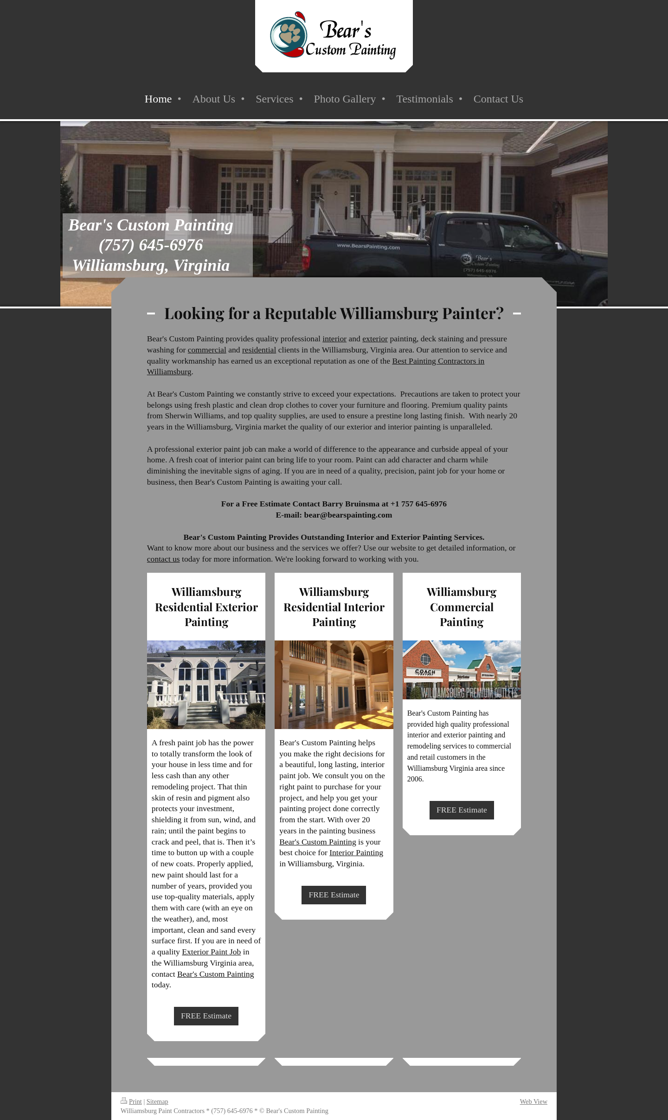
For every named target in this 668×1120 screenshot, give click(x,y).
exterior (375, 338)
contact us (163, 558)
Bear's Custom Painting (215, 974)
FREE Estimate (206, 1015)
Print (131, 1101)
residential (259, 349)
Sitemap (157, 1101)
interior (334, 338)
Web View (533, 1101)
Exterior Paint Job (211, 951)
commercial (207, 349)
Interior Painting (356, 852)
